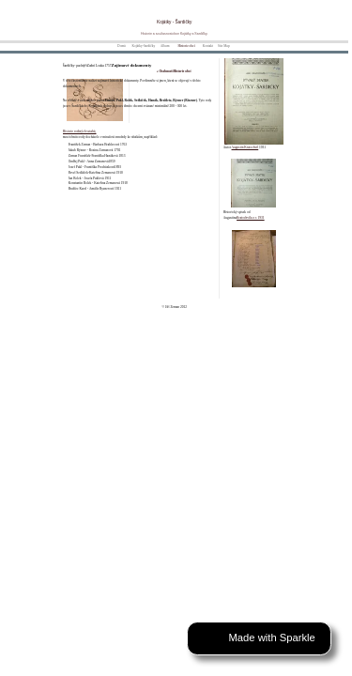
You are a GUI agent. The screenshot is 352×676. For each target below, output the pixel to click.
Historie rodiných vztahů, (80, 131)
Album (165, 46)
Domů (121, 46)
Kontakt (208, 46)
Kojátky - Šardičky (174, 22)
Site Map (224, 46)
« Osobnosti (165, 71)
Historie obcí (185, 46)
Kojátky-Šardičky (143, 46)
